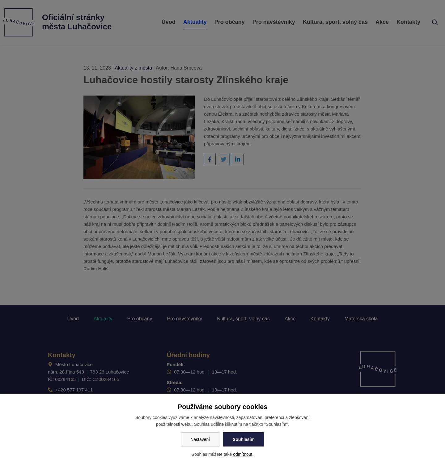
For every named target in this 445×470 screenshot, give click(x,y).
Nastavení (200, 439)
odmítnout (242, 454)
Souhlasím (244, 439)
